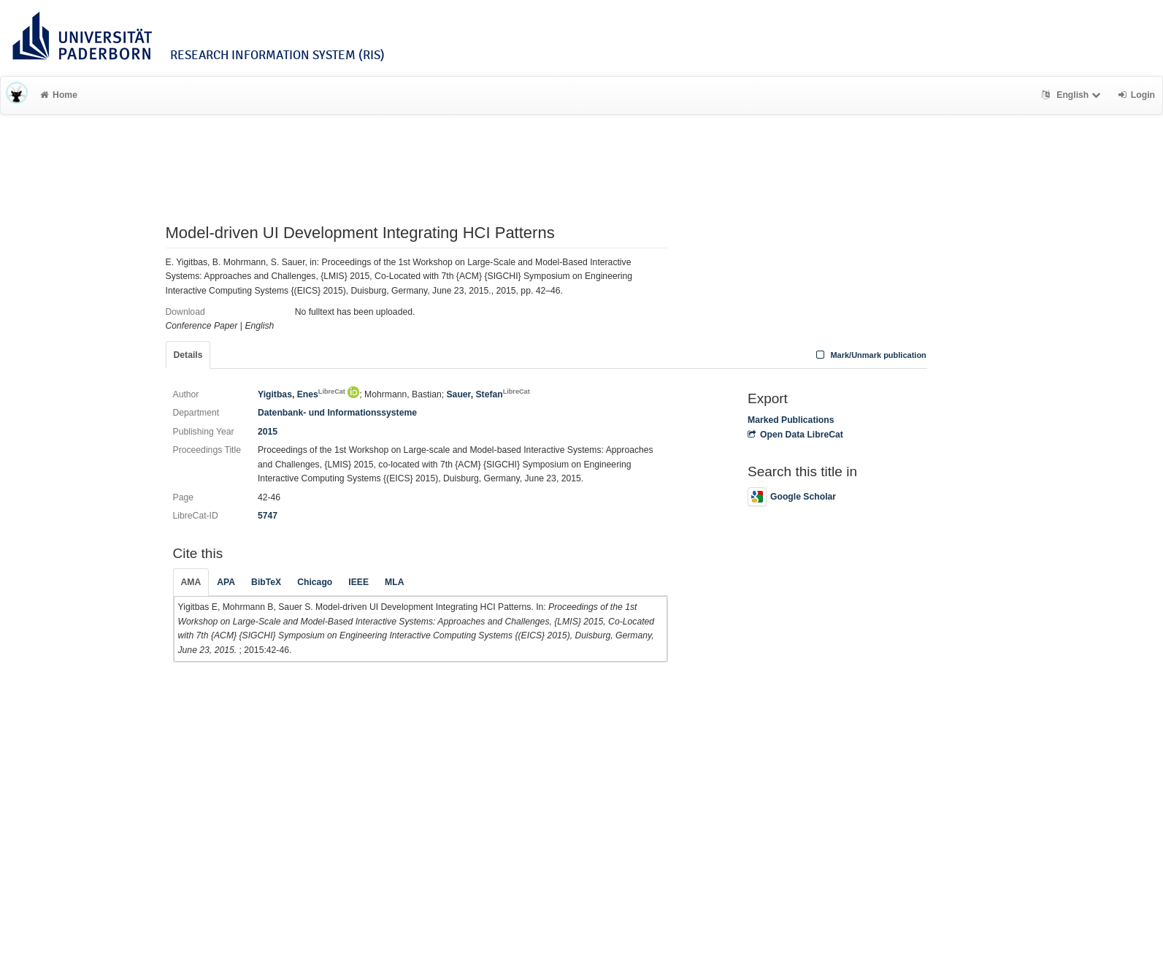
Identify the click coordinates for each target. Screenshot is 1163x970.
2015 (267, 432)
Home (58, 95)
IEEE (358, 582)
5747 (267, 516)
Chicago (314, 582)
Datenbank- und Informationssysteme (337, 413)
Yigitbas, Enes (301, 394)
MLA (394, 582)
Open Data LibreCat (795, 434)
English (1073, 95)
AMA (191, 582)
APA (226, 582)
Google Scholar (792, 497)
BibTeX (266, 582)
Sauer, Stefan (487, 394)
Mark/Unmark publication (869, 355)
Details (188, 355)
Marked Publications (791, 420)
